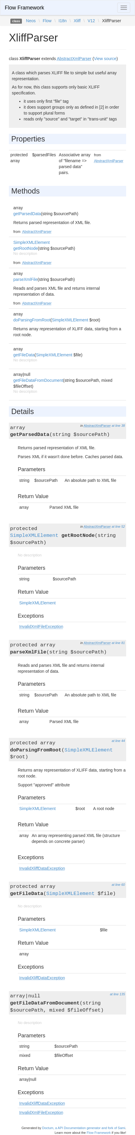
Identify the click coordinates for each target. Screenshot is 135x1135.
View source (105, 58)
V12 (91, 20)
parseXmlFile (25, 279)
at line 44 (118, 741)
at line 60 (118, 884)
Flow (47, 20)
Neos (31, 20)
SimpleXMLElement (31, 242)
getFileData (24, 354)
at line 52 (118, 526)
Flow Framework (24, 8)
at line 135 (117, 994)
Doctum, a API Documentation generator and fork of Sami (83, 1128)
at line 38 (118, 425)
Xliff (77, 20)
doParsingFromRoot (31, 320)
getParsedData (27, 213)
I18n (63, 20)
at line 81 (118, 643)
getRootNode (25, 248)
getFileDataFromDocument (38, 380)
